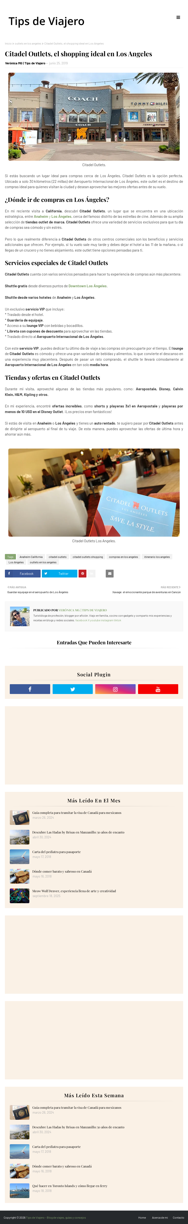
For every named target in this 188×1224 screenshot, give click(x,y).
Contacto (178, 1217)
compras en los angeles (123, 556)
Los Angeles (16, 562)
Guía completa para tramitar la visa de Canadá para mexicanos (76, 812)
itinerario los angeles (157, 556)
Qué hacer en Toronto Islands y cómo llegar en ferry (69, 1186)
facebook (81, 620)
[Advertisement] (94, 745)
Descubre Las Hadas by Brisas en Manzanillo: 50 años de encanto (78, 832)
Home (142, 1217)
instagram (107, 620)
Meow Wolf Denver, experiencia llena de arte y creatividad (74, 891)
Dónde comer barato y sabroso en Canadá (62, 871)
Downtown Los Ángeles (88, 286)
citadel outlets (58, 556)
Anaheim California (31, 556)
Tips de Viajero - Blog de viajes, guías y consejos (56, 1217)
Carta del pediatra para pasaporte (56, 852)
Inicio (8, 43)
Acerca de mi (160, 1217)
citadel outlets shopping (88, 556)
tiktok (117, 620)
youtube (95, 620)
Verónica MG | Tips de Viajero (25, 63)
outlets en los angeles (28, 43)
